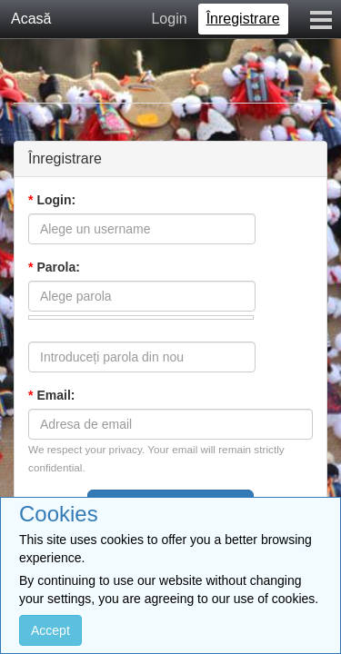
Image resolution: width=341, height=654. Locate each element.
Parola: (54, 267)
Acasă (31, 18)
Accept (50, 630)
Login (168, 18)
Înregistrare (243, 18)
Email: (51, 395)
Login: (51, 200)
